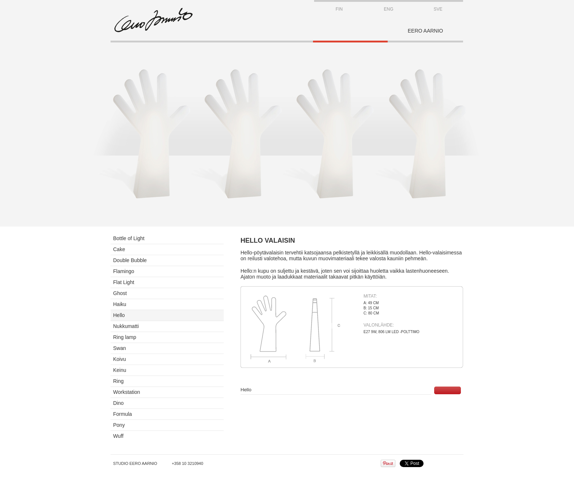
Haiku (119, 304)
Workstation (126, 392)
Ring (118, 381)
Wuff (118, 436)
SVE (437, 9)
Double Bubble (130, 260)
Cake (119, 249)
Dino (118, 403)
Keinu (119, 370)
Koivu (119, 359)
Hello (119, 315)
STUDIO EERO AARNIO (153, 20)
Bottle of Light (129, 238)
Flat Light (123, 282)
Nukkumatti (126, 326)
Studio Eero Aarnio (135, 463)
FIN (339, 9)
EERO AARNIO (425, 31)
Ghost (120, 293)
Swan (119, 348)
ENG (388, 9)
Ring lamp (124, 337)
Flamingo (123, 271)
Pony (119, 425)
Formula (122, 414)
